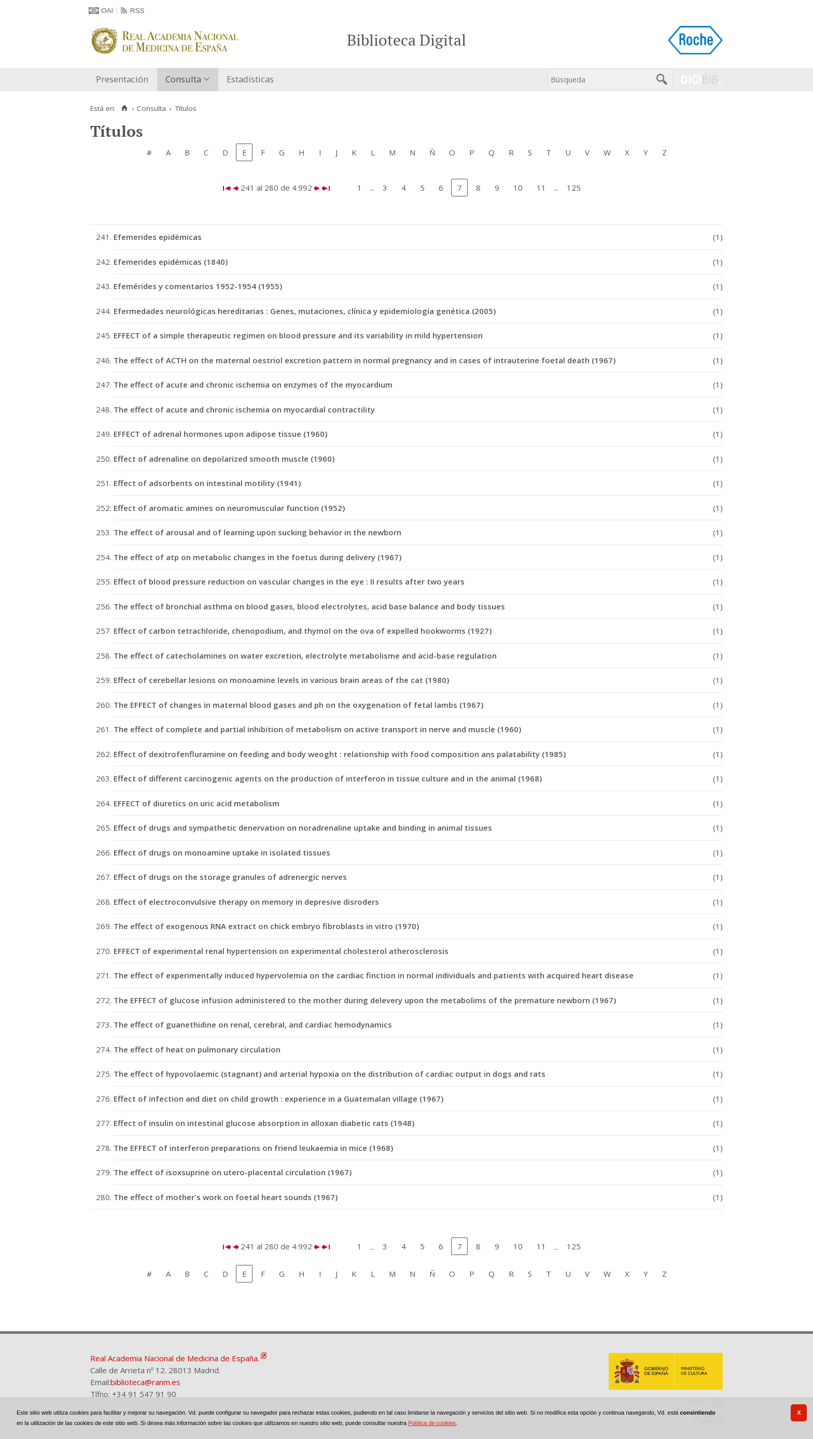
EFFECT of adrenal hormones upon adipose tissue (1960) (220, 434)
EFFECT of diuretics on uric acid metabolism (196, 803)
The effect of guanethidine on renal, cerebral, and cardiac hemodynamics (253, 1024)
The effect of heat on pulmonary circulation (197, 1049)
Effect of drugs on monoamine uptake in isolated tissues (222, 852)
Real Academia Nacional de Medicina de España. (174, 1358)
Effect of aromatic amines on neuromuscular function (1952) (229, 508)
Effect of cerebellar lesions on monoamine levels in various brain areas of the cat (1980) (281, 680)
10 (518, 187)
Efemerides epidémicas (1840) (171, 262)
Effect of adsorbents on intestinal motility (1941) (207, 483)
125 (574, 187)
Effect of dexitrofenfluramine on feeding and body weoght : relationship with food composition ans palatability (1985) (340, 754)
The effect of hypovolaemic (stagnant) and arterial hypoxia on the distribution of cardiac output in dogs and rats (329, 1073)
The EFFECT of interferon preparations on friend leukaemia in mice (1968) (253, 1148)
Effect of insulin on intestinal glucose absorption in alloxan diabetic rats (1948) (264, 1123)
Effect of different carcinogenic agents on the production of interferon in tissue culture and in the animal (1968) (328, 778)
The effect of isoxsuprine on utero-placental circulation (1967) (233, 1172)
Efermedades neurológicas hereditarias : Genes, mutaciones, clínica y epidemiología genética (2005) (305, 311)
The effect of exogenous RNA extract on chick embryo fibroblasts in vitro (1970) (266, 926)
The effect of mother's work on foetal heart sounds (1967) (226, 1197)
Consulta (183, 79)
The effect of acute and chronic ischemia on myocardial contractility (244, 409)
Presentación (122, 79)
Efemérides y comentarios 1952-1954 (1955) (198, 286)
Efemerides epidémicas (158, 237)
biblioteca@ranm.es (145, 1382)
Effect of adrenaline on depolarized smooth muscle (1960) (224, 458)
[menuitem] (124, 79)
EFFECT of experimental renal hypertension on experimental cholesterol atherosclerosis (281, 951)
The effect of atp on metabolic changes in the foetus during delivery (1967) (257, 557)
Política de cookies (432, 1423)
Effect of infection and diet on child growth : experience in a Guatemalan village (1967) (278, 1098)
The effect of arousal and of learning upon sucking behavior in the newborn (257, 532)
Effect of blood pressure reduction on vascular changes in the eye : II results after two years (289, 581)
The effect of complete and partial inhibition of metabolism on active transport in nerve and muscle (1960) (317, 729)
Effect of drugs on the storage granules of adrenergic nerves (230, 877)
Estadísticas (250, 79)
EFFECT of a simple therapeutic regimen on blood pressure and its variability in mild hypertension (298, 335)
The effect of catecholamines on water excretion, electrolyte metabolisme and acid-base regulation (305, 655)
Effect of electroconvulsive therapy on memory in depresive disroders (246, 901)
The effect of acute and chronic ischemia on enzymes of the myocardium (253, 384)
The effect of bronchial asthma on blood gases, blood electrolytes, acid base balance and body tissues (309, 606)
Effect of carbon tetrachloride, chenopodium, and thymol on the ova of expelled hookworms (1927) (303, 630)
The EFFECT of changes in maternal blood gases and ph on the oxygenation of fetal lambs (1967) (298, 705)
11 (541, 187)
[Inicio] (124, 108)
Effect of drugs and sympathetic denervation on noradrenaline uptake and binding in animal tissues (303, 827)
